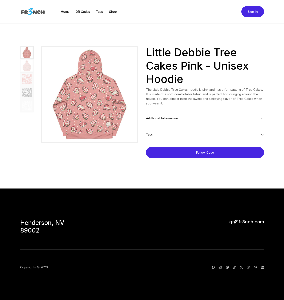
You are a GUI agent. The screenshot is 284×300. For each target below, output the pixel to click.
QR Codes (83, 12)
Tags (99, 12)
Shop (113, 12)
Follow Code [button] (205, 152)
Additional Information (162, 118)
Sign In (253, 12)
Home (65, 12)
